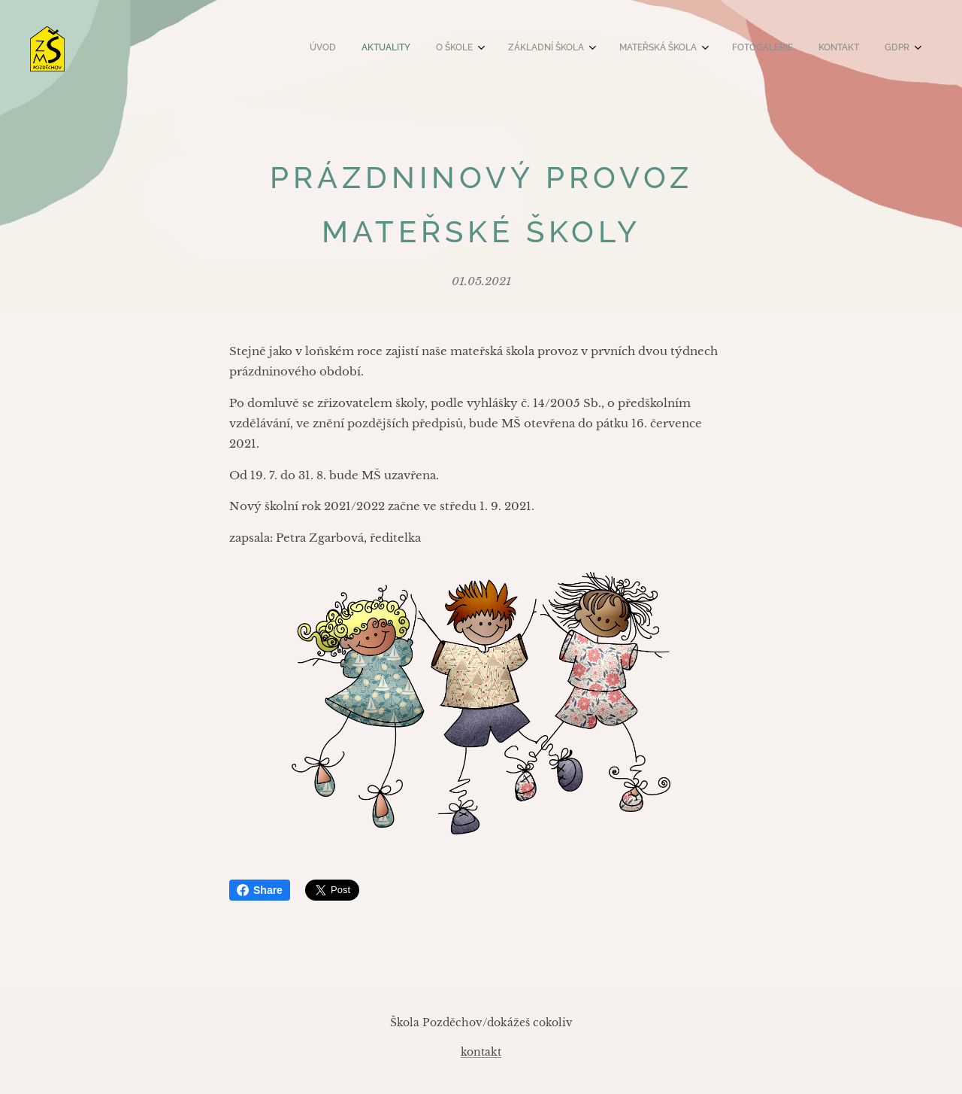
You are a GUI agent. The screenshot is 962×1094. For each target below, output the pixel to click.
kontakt (481, 1052)
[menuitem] (701, 49)
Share (260, 890)
